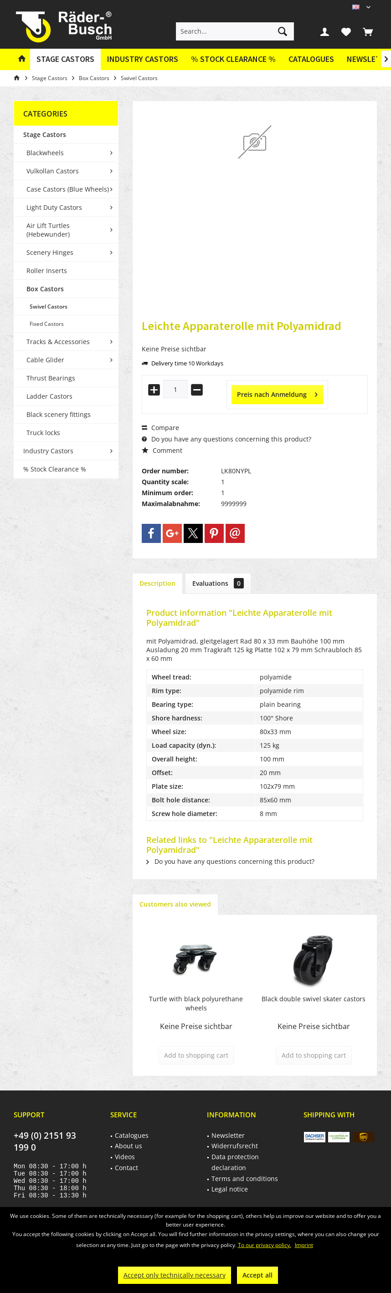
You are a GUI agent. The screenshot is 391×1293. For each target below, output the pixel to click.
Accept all (257, 1275)
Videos (125, 1156)
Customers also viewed (175, 904)
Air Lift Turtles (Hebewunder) (48, 229)
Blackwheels (45, 152)
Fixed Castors (47, 324)
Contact (126, 1167)
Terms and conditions (244, 1178)
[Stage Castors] (65, 59)
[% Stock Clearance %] (233, 59)
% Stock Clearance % (54, 469)
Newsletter (228, 1135)
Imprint (304, 1245)
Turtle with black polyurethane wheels (196, 1003)
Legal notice (229, 1189)
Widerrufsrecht (234, 1145)
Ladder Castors (49, 396)
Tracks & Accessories (58, 341)
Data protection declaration (235, 1162)
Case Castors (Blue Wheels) (67, 189)
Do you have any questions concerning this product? (226, 439)
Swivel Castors (48, 306)
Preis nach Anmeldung (277, 393)
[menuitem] (367, 31)
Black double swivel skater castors (313, 998)
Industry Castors (48, 450)
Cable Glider (45, 359)
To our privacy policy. (264, 1245)
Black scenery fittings (58, 414)
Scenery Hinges (49, 252)
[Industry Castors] (143, 59)
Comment (162, 450)
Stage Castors (44, 134)
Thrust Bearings (50, 378)
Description (157, 583)
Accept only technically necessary (174, 1275)
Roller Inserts (46, 270)
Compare (160, 427)
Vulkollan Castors (52, 171)
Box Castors (45, 288)
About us (128, 1145)
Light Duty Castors (54, 207)
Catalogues (311, 59)
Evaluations (218, 583)
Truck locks (43, 432)
